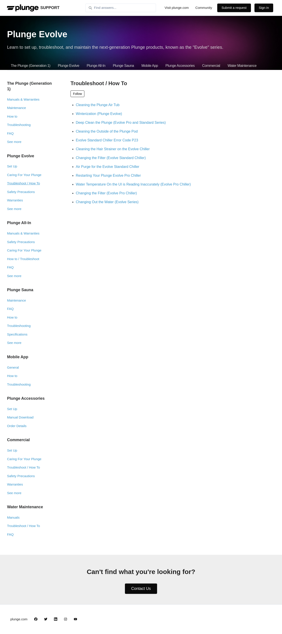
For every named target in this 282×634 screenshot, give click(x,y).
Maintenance (16, 108)
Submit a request (233, 7)
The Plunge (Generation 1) (30, 66)
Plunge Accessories (180, 66)
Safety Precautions (21, 192)
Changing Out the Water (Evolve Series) (107, 202)
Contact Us (141, 588)
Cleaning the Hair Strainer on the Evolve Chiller (113, 149)
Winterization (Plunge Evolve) (99, 114)
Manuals (13, 517)
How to (12, 116)
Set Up (12, 166)
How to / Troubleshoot (23, 259)
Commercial (211, 66)
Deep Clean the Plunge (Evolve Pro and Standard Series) (121, 122)
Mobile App (149, 66)
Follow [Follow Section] (77, 94)
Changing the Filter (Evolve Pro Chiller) (106, 193)
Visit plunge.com (177, 7)
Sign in (264, 7)
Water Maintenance (242, 66)
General (13, 367)
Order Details (16, 426)
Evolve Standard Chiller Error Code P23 (107, 140)
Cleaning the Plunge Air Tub (97, 105)
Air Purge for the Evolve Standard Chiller (107, 167)
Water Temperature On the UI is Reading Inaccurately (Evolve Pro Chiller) (133, 184)
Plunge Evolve (68, 66)
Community (203, 7)
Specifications (17, 334)
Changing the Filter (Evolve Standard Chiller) (111, 158)
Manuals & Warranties (23, 99)
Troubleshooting (19, 125)
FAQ (10, 133)
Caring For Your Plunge (24, 175)
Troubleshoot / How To (23, 183)
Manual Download (20, 417)
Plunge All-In (96, 66)
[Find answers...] (120, 8)
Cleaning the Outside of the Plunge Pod (107, 131)
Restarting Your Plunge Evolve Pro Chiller (108, 175)
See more (14, 142)
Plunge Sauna (123, 66)
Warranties (15, 200)
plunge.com (19, 619)
